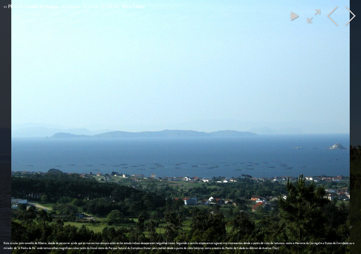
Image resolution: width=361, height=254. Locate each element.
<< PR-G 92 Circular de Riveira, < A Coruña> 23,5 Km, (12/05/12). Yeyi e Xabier (74, 6)
